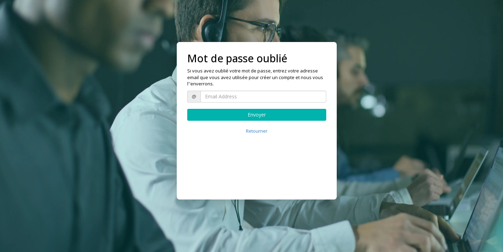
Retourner (257, 131)
